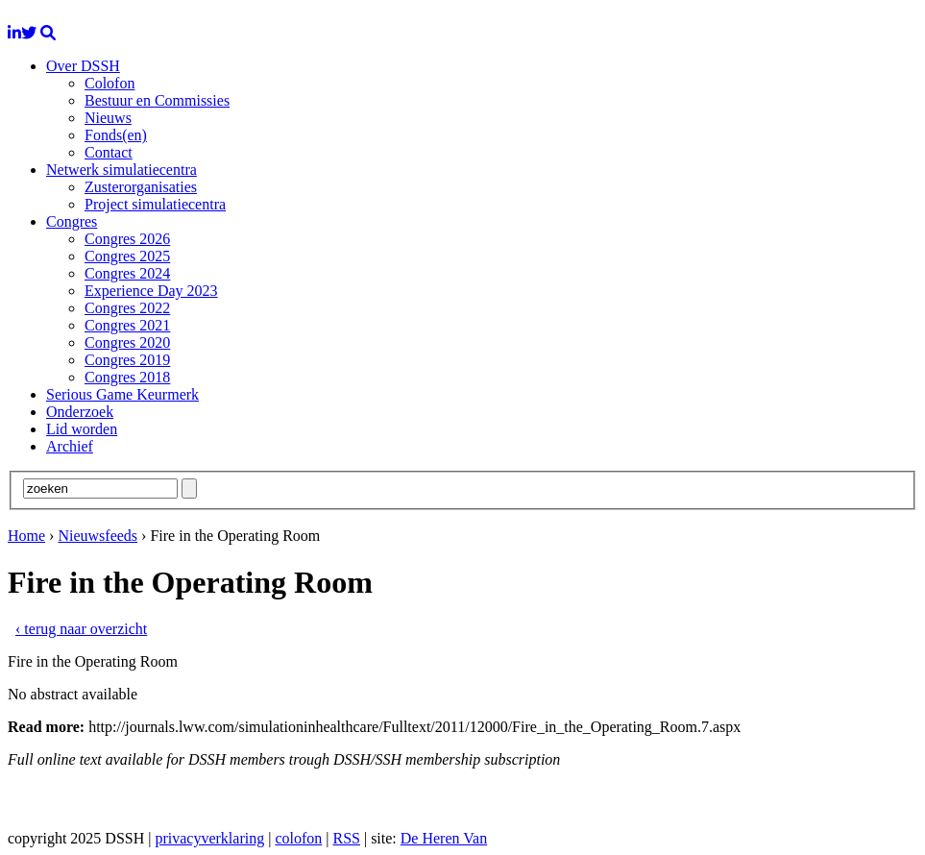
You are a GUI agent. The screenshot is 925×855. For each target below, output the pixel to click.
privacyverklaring (209, 838)
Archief (69, 446)
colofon (298, 838)
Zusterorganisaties (141, 187)
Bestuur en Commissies (157, 100)
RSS (345, 838)
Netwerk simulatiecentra (121, 169)
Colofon (109, 83)
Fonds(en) (116, 135)
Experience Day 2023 (151, 290)
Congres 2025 (127, 256)
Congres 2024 (127, 273)
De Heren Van (444, 838)
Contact (109, 152)
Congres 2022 (127, 308)
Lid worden (81, 429)
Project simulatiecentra (155, 204)
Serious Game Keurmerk (122, 394)
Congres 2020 (127, 342)
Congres (71, 221)
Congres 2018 (127, 377)
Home (26, 535)
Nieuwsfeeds (97, 535)
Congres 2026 (127, 239)
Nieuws (108, 118)
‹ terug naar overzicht (81, 629)
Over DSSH (83, 66)
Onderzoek (79, 411)
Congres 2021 (127, 325)
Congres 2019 (127, 360)
